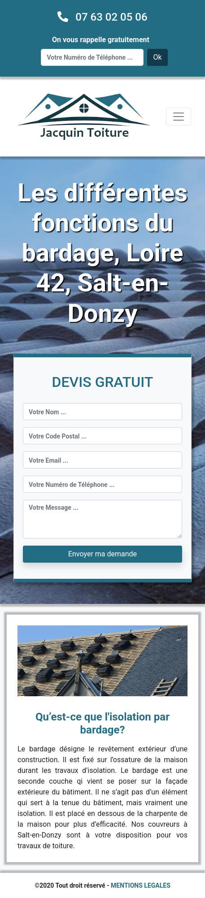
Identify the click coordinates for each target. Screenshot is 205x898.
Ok (157, 57)
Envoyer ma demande (102, 554)
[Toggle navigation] (178, 117)
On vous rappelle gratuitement (100, 39)
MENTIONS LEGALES (140, 885)
